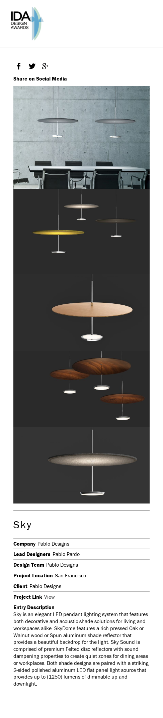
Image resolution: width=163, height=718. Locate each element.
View (49, 596)
